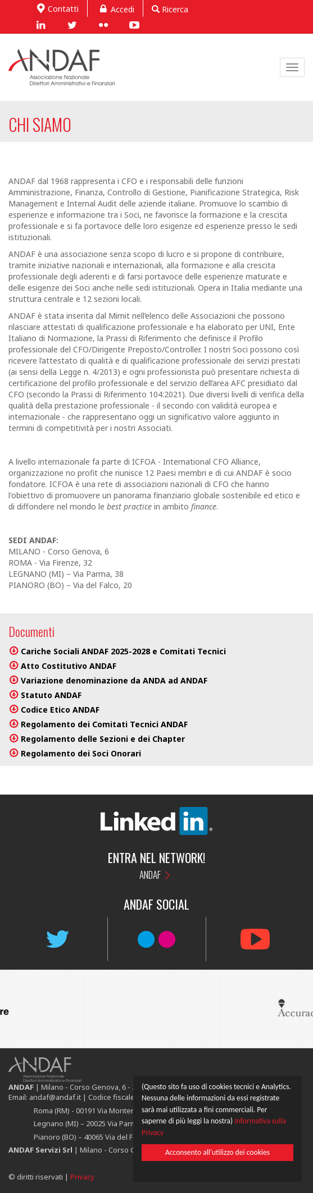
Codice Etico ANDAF (60, 709)
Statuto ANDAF (51, 695)
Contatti (56, 8)
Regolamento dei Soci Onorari (81, 753)
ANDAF (150, 875)
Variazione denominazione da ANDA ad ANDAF (114, 680)
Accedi (115, 8)
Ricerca (170, 9)
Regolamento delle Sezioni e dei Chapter (103, 738)
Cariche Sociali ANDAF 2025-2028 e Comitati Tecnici (123, 651)
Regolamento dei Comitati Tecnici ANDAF (104, 724)
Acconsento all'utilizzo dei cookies (216, 1155)
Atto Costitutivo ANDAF (68, 665)
